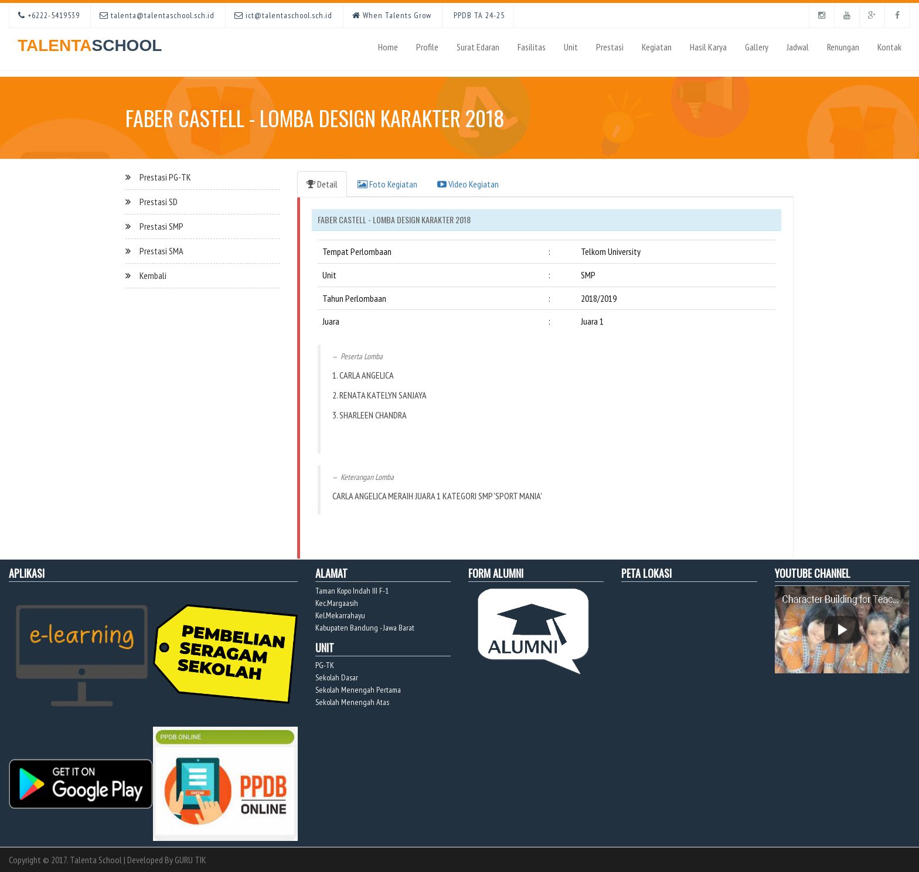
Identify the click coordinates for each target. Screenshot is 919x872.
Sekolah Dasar (336, 677)
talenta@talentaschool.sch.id (157, 15)
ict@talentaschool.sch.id (283, 15)
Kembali (152, 275)
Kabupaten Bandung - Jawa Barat (364, 627)
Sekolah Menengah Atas (352, 702)
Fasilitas (532, 47)
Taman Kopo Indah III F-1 (352, 590)
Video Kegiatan (468, 184)
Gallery (756, 47)
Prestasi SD (158, 201)
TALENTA (90, 41)
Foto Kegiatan (387, 184)
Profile (427, 47)
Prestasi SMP (161, 226)
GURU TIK (190, 860)
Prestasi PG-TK (165, 177)
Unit (571, 47)
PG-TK (324, 665)
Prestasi (610, 47)
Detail (322, 184)
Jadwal (798, 47)
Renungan (843, 47)
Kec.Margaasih (336, 603)
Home (388, 47)
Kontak (889, 47)
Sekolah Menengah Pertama (358, 689)
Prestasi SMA (161, 251)
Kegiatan (657, 47)
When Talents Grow (391, 15)
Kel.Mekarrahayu (340, 615)
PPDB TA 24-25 (478, 15)
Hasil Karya (708, 47)
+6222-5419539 (49, 15)
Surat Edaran (478, 47)
